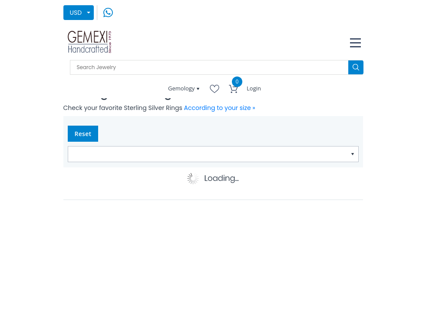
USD (76, 12)
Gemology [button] (182, 88)
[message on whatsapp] (108, 12)
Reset (83, 134)
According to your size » (219, 107)
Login (254, 88)
